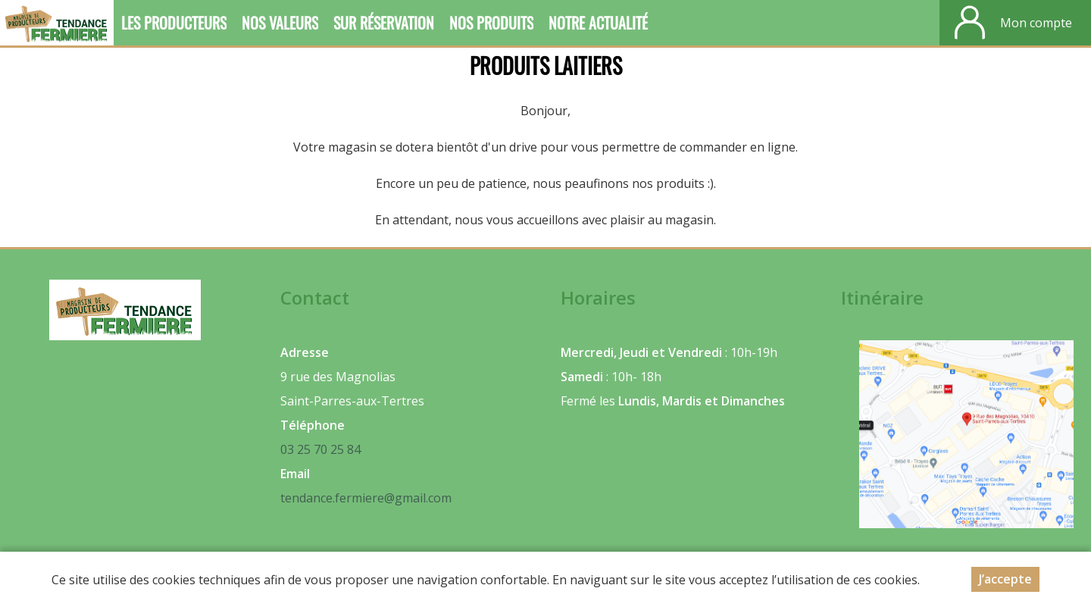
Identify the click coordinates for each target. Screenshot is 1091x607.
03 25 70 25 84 (320, 449)
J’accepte (1005, 579)
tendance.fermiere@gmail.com (366, 498)
